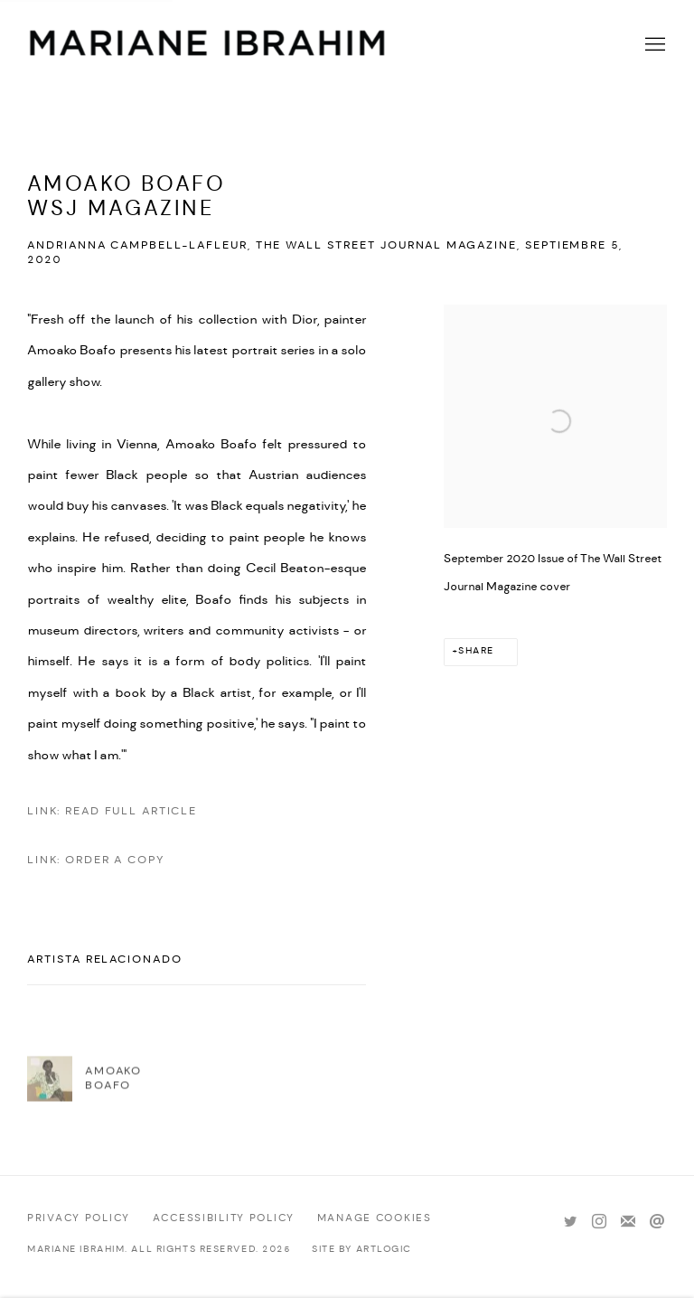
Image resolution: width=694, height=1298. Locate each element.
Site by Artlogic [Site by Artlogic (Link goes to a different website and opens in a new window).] (362, 1250)
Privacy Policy (78, 1218)
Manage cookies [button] (374, 1218)
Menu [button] (653, 45)
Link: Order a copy (95, 860)
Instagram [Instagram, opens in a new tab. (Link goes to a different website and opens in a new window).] (599, 1222)
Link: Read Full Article (112, 811)
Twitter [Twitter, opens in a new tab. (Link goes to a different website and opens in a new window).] (570, 1222)
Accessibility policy (224, 1218)
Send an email (657, 1222)
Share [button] (476, 651)
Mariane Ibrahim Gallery (208, 45)
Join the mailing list (628, 1222)
